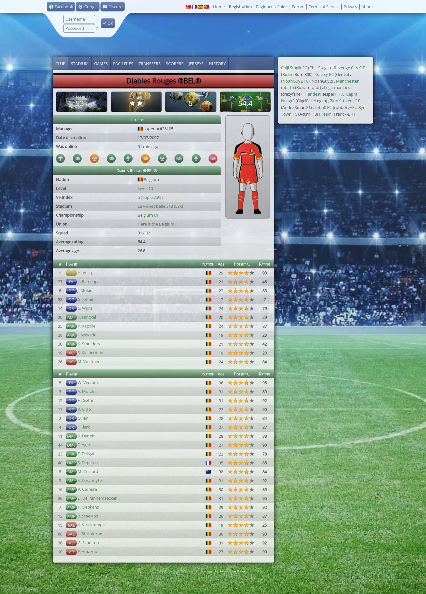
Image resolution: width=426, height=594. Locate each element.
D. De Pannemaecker (97, 498)
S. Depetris (88, 462)
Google (87, 7)
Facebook (61, 7)
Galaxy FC (324, 74)
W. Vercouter (90, 382)
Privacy (350, 7)
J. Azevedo (87, 335)
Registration (240, 7)
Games (101, 63)
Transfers (150, 63)
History (217, 63)
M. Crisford (88, 471)
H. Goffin (86, 400)
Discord (112, 7)
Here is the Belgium (156, 224)
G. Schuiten (88, 542)
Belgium (148, 179)
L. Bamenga (89, 281)
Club (60, 63)
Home (219, 7)
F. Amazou (87, 551)
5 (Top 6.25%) (150, 197)
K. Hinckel (87, 317)
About (367, 7)
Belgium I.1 (148, 215)
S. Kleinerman (90, 352)
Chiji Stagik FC (294, 68)
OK (108, 23)
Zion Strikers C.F (345, 101)
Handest (313, 94)
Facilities (123, 63)
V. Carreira (87, 489)
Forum (298, 7)
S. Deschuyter (90, 480)
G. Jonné (85, 299)
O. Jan (83, 418)
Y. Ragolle (86, 326)
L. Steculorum (91, 534)
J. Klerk (84, 427)
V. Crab (84, 409)
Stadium (80, 63)
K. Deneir (86, 436)
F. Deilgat (86, 453)
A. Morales (87, 391)
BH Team (323, 114)
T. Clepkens (88, 507)
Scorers (174, 63)
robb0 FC (323, 107)
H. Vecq (85, 272)
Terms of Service (324, 7)
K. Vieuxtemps (91, 525)
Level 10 (145, 188)
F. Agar (84, 445)
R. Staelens (88, 516)
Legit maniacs (337, 87)
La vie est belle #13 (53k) (160, 206)
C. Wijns (85, 308)
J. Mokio (85, 290)
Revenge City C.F (349, 68)
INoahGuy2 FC (294, 81)
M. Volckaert (89, 361)
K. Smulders (89, 344)
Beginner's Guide (272, 7)
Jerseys (196, 63)
